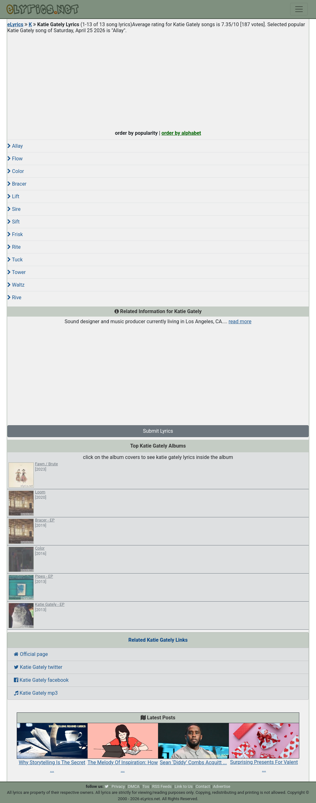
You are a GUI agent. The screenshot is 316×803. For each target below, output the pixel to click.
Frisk (15, 234)
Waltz (16, 285)
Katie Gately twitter (38, 667)
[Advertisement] (158, 80)
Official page (31, 654)
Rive (14, 297)
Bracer (16, 184)
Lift (13, 196)
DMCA (133, 786)
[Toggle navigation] (299, 9)
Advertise (221, 786)
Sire (13, 209)
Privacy (118, 786)
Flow (15, 159)
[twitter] (106, 786)
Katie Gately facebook (41, 680)
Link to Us (184, 786)
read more (240, 321)
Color (15, 171)
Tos (146, 786)
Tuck (15, 260)
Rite (13, 247)
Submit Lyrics (158, 431)
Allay (15, 146)
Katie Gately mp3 (36, 693)
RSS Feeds (162, 786)
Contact (203, 786)
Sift (13, 222)
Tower (16, 272)
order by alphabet (181, 133)
